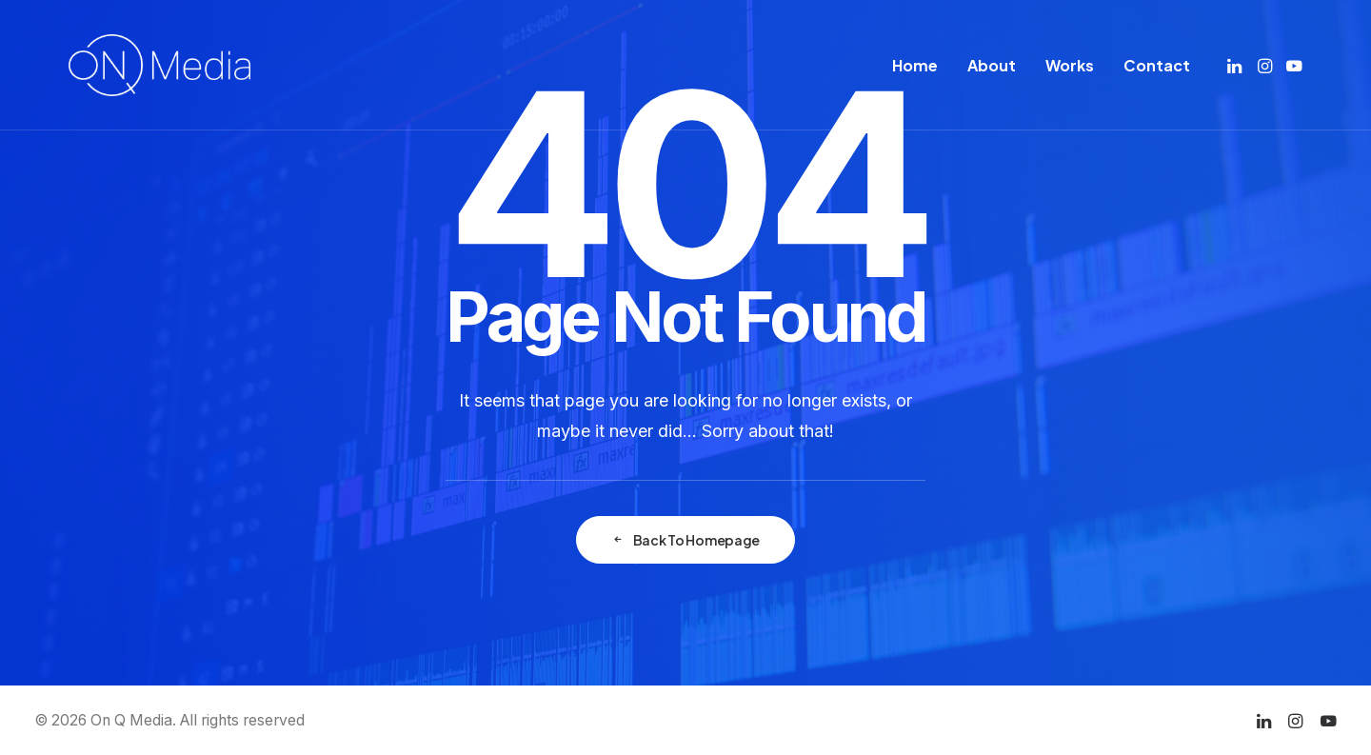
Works (1069, 65)
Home (915, 65)
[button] (1236, 65)
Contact (1156, 65)
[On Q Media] (159, 65)
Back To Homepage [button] (685, 539)
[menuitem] (915, 65)
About (991, 65)
